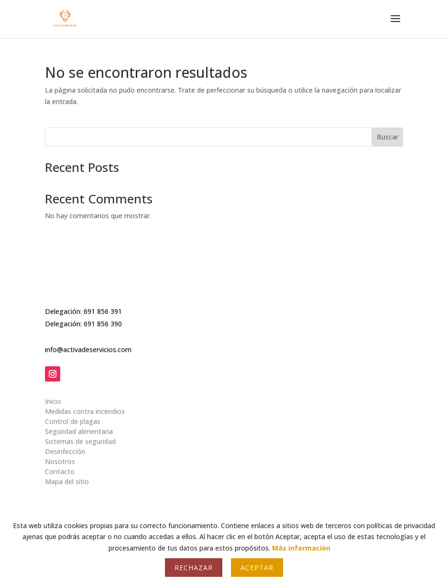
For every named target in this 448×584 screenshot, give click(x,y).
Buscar (387, 136)
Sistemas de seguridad (80, 436)
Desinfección (65, 446)
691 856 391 (103, 309)
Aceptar (256, 567)
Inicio (53, 396)
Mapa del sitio (67, 476)
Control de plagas (72, 416)
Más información (301, 547)
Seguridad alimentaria (79, 426)
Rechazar (194, 567)
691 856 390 (103, 322)
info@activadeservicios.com (88, 347)
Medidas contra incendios (85, 406)
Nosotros (60, 456)
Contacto (60, 466)
